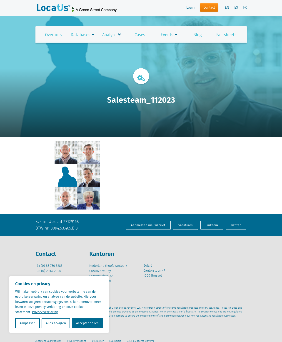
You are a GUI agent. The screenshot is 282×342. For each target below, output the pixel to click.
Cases (140, 35)
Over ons (53, 35)
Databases (80, 35)
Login (190, 7)
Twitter (236, 225)
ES (236, 7)
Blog (197, 35)
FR (245, 7)
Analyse (109, 35)
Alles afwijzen (56, 323)
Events (167, 35)
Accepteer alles (87, 323)
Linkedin (212, 225)
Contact (209, 7)
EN (227, 7)
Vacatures (185, 225)
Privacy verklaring (45, 312)
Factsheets (226, 35)
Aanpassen (27, 323)
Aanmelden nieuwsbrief (148, 225)
